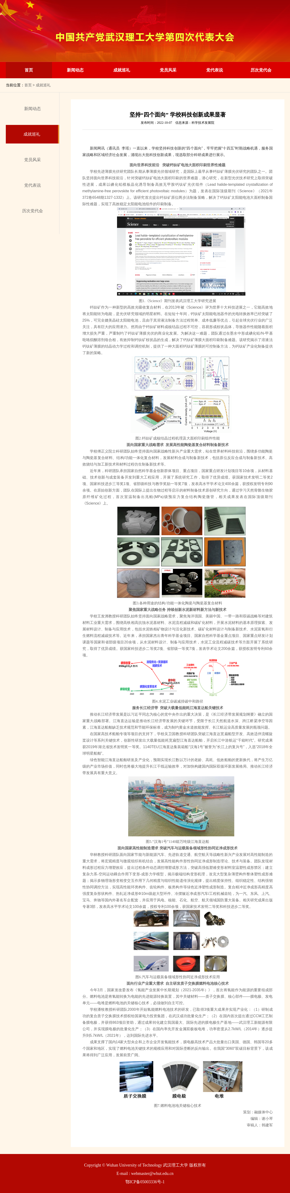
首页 (29, 70)
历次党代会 (261, 70)
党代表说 (214, 70)
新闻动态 (75, 70)
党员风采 (168, 70)
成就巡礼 (121, 70)
